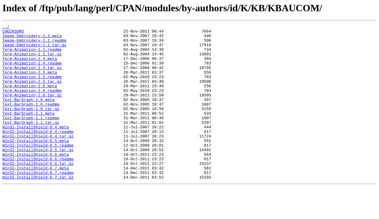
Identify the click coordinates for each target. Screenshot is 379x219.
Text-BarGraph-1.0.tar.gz (30, 126)
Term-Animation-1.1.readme (32, 54)
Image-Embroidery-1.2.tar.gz (34, 49)
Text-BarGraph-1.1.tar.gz (30, 142)
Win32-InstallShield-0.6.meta (35, 180)
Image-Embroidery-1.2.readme (34, 44)
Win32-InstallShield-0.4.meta (35, 148)
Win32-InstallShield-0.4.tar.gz (38, 159)
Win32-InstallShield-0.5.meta (35, 164)
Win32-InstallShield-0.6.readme (38, 186)
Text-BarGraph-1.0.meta (28, 115)
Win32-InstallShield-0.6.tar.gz (38, 191)
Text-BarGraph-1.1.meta (28, 131)
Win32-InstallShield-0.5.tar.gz (38, 175)
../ (5, 27)
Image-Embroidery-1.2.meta (32, 38)
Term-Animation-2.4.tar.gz (32, 76)
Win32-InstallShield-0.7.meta (35, 197)
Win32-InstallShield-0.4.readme (38, 153)
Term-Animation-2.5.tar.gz (32, 93)
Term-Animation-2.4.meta (29, 65)
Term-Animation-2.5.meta (29, 82)
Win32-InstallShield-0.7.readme (38, 202)
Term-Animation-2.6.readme (32, 104)
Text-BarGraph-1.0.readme (30, 120)
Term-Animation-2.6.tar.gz (32, 109)
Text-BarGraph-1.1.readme (30, 137)
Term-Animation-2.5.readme (32, 87)
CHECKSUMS (13, 33)
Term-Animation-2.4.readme (32, 71)
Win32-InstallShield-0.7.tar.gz (38, 208)
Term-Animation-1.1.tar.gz (32, 60)
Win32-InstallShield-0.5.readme (38, 169)
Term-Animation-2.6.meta (29, 98)
